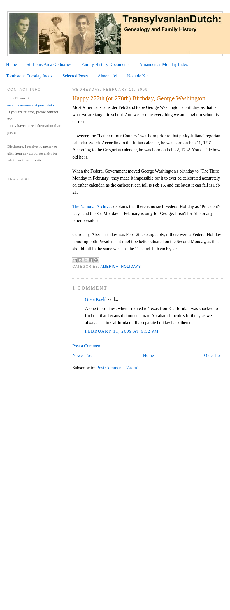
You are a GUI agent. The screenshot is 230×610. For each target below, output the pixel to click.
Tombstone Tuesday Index (29, 76)
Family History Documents (105, 64)
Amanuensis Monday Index (163, 64)
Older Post (213, 355)
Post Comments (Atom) (117, 367)
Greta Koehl (95, 299)
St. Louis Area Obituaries (49, 64)
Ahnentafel (107, 76)
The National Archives (92, 206)
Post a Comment (86, 345)
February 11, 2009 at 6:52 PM (122, 331)
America (110, 267)
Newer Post (82, 355)
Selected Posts (75, 76)
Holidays (131, 267)
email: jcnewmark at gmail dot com (33, 105)
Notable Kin (138, 76)
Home (11, 64)
